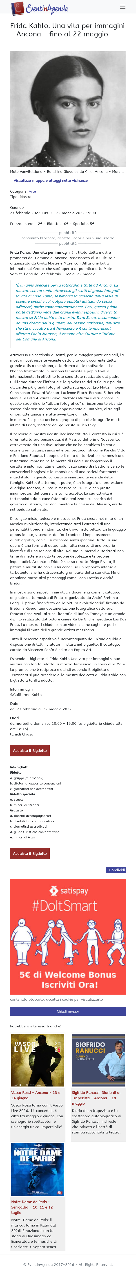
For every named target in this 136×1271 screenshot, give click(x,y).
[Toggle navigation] (122, 6)
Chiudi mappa (68, 1011)
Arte (32, 191)
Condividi (117, 870)
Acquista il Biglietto (30, 751)
